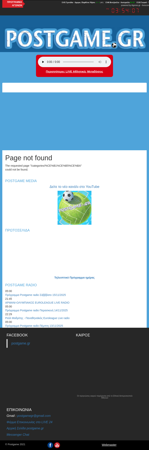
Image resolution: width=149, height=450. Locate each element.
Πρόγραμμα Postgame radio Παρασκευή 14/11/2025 (36, 310)
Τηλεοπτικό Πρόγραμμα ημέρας (74, 277)
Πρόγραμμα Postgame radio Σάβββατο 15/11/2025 (35, 294)
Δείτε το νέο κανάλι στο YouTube (74, 187)
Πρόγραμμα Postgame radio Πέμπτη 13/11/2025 (34, 325)
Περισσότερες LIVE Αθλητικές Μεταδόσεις (74, 71)
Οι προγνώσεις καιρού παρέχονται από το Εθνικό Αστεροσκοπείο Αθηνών (104, 397)
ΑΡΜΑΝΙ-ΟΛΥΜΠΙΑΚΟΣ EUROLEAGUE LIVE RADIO (37, 302)
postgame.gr (20, 343)
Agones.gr (135, 5)
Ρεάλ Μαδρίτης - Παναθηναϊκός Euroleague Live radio (37, 318)
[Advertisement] (74, 121)
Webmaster (109, 444)
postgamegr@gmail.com (34, 415)
